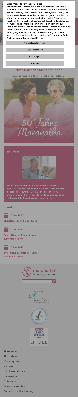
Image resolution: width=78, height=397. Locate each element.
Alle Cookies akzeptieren (34, 43)
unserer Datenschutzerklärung (27, 38)
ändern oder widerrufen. (27, 35)
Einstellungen (35, 57)
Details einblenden (34, 50)
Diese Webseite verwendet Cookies (24, 3)
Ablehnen (34, 63)
